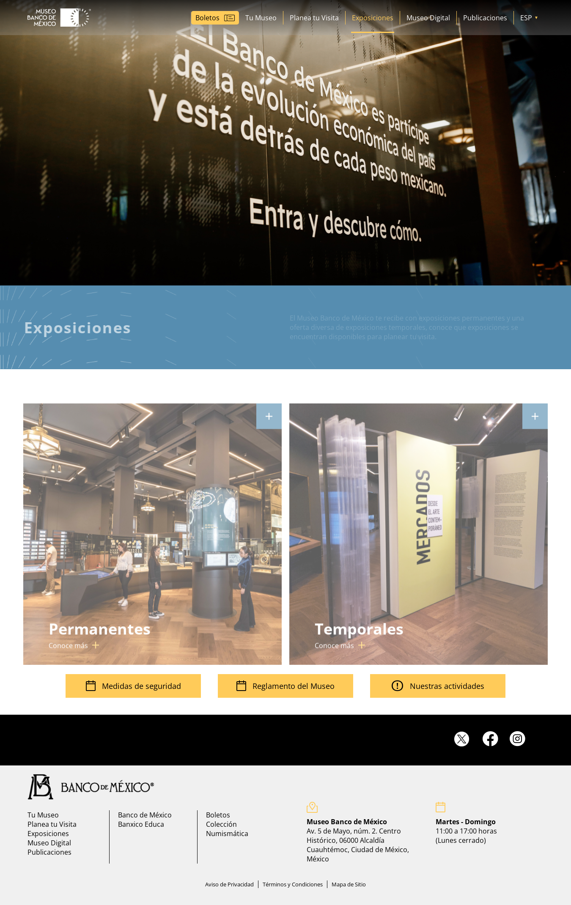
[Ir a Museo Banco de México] (59, 17)
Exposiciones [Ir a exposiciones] (48, 833)
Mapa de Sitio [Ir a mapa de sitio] (349, 884)
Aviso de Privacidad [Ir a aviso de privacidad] (229, 884)
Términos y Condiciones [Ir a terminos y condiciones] (293, 884)
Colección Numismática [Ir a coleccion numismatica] (227, 829)
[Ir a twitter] (467, 739)
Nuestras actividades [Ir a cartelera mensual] (438, 685)
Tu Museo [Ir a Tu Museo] (261, 17)
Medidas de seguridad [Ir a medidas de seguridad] (133, 685)
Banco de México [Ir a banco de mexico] (145, 815)
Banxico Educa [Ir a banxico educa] (141, 824)
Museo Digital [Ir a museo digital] (428, 17)
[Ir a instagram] (521, 738)
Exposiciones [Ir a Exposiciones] (372, 17)
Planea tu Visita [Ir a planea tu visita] (314, 17)
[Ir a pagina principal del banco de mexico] (90, 787)
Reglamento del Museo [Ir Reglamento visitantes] (285, 685)
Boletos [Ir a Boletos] (218, 815)
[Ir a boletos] (215, 18)
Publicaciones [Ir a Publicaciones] (485, 17)
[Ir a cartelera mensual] (152, 541)
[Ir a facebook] (494, 738)
